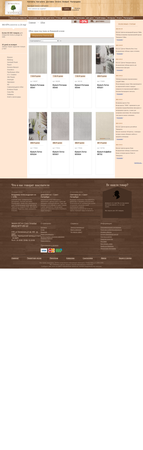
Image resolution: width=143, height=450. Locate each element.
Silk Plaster (11, 77)
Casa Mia (10, 92)
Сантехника (80, 18)
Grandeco (10, 70)
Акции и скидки (125, 258)
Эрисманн (10, 82)
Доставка (50, 2)
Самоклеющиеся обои (15, 87)
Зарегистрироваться (77, 227)
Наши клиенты (45, 241)
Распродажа (75, 2)
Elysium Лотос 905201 (103, 86)
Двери (103, 258)
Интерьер (111, 18)
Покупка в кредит (106, 237)
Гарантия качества (106, 239)
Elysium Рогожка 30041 (37, 86)
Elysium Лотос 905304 (81, 153)
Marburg (10, 60)
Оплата (58, 2)
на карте (15, 238)
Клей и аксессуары (14, 97)
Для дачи (90, 18)
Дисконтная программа (108, 248)
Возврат (65, 2)
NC (8, 84)
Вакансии (44, 232)
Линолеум (54, 258)
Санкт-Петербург (30, 223)
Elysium (10, 57)
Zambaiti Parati (12, 62)
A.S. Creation (11, 75)
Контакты (31, 2)
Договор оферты (106, 232)
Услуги (119, 18)
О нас (42, 230)
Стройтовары (100, 18)
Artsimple (10, 80)
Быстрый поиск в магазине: (38, 6)
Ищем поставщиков (106, 246)
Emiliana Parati (12, 89)
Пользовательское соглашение (110, 227)
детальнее (120, 39)
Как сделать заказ (106, 244)
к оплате (54, 245)
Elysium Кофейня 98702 (104, 153)
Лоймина (10, 94)
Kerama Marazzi (12, 67)
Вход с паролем (76, 230)
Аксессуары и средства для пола (41, 18)
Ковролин (70, 258)
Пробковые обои (13, 72)
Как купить (40, 2)
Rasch (9, 65)
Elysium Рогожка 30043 (60, 86)
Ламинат (15, 258)
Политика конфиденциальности (111, 230)
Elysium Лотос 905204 (36, 153)
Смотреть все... (138, 163)
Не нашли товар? (76, 232)
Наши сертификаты (47, 234)
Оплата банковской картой (109, 234)
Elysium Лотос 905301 (58, 153)
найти (66, 9)
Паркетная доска (34, 258)
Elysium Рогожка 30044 (82, 86)
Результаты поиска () (42, 35)
